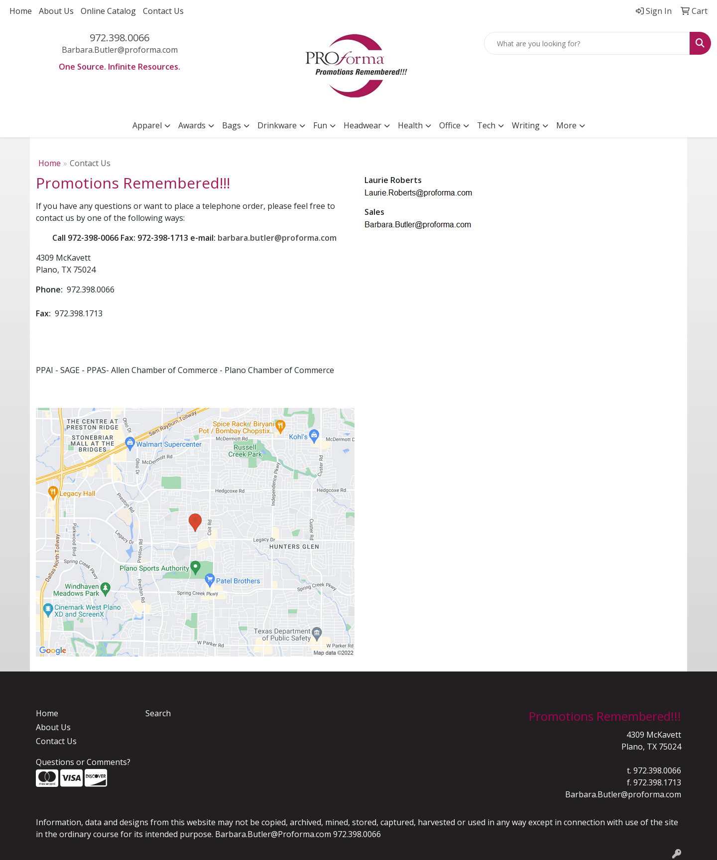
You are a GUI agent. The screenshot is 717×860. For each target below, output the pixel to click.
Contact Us (163, 10)
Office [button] (450, 125)
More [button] (566, 125)
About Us (56, 10)
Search (158, 713)
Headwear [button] (362, 125)
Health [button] (410, 125)
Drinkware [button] (277, 125)
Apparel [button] (147, 125)
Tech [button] (486, 125)
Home (20, 10)
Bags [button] (231, 125)
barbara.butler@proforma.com (277, 237)
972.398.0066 (119, 37)
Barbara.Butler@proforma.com (120, 49)
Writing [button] (526, 125)
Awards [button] (192, 125)
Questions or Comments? (83, 762)
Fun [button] (320, 125)
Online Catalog (108, 10)
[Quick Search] (587, 43)
